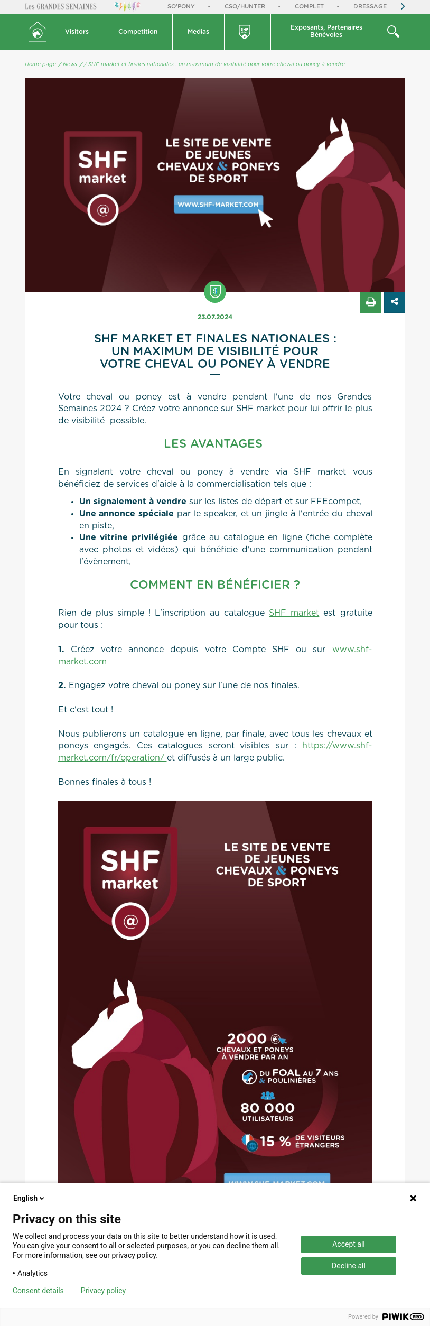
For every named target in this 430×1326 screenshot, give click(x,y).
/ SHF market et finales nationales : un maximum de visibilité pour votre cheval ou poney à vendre (214, 64)
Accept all (348, 1244)
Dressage (370, 7)
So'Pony (181, 7)
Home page (40, 64)
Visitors (77, 32)
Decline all (349, 1266)
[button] (77, 32)
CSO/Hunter (245, 7)
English (29, 1198)
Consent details (38, 1290)
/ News (68, 64)
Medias (198, 32)
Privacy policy (103, 1290)
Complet (309, 7)
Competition (137, 32)
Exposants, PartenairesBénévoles (326, 31)
